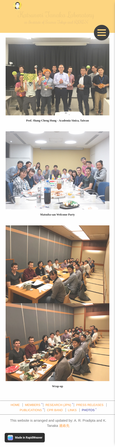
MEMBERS (32, 405)
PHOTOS (88, 410)
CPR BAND (55, 410)
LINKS (72, 410)
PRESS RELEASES (89, 405)
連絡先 (64, 426)
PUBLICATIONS (31, 410)
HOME (15, 405)
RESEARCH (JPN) (58, 405)
